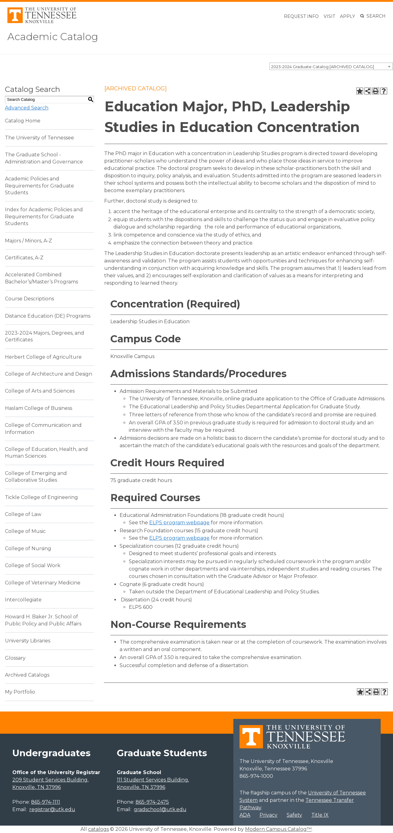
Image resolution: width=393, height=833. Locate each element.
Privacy (268, 815)
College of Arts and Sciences (40, 391)
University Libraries (27, 641)
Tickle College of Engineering (41, 497)
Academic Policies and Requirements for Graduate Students (39, 186)
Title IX (320, 815)
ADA (244, 815)
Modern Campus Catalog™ (278, 829)
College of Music (25, 531)
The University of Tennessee (39, 138)
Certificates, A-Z (24, 258)
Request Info (301, 16)
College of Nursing (28, 548)
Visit (329, 16)
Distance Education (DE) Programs (47, 316)
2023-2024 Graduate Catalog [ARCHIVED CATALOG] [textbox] (322, 66)
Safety (294, 815)
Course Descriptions (29, 299)
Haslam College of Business (38, 408)
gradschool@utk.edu (160, 809)
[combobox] (331, 66)
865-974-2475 (152, 802)
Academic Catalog (52, 37)
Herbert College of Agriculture (43, 357)
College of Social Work (32, 565)
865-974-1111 (45, 802)
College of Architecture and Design (48, 374)
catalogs (98, 829)
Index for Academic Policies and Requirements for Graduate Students (44, 216)
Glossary (15, 658)
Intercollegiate (23, 600)
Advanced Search (26, 108)
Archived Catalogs (27, 675)
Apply (347, 16)
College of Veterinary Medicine (42, 583)
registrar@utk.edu (52, 809)
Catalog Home (22, 121)
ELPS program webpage (179, 523)
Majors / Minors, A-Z (28, 241)
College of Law (23, 514)
